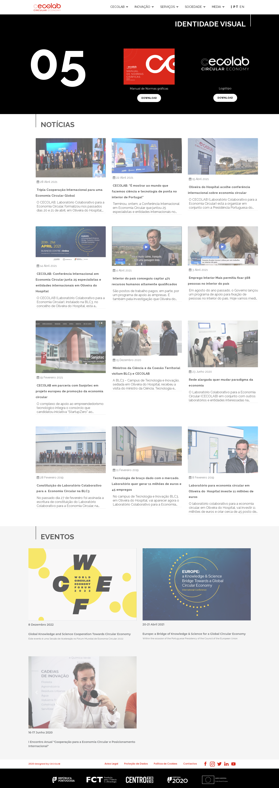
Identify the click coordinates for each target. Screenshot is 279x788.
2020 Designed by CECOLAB (44, 763)
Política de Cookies (165, 763)
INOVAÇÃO (142, 7)
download (149, 98)
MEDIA (216, 7)
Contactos (190, 763)
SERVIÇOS (167, 7)
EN (242, 7)
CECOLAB (117, 7)
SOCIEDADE (193, 7)
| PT (235, 7)
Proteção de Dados (136, 763)
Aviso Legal (111, 763)
